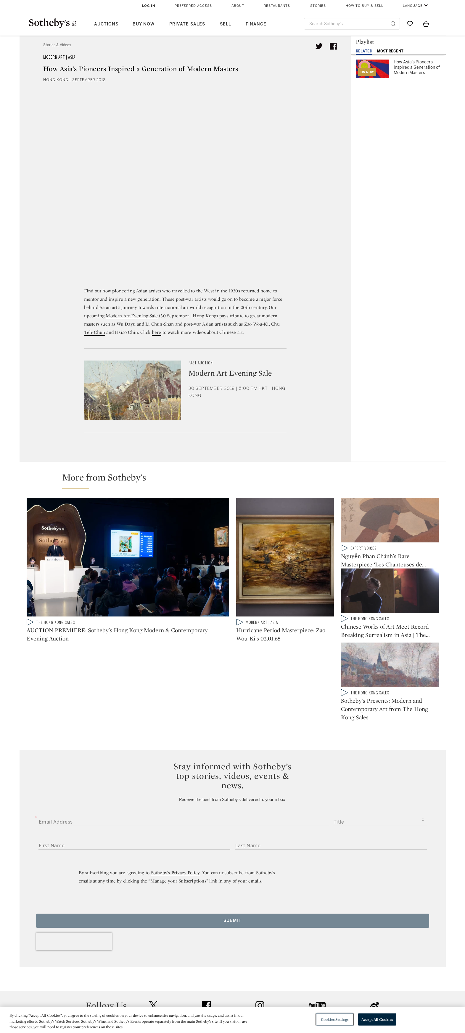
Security (280, 979)
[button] (236, 480)
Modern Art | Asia (59, 57)
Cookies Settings (334, 1019)
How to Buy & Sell (364, 6)
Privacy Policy (220, 990)
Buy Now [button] (144, 24)
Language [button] (413, 6)
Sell (225, 24)
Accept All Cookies (377, 1019)
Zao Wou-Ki (256, 324)
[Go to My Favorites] (410, 24)
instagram (259, 943)
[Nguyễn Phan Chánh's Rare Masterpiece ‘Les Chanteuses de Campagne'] (390, 521)
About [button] (237, 6)
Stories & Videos (57, 45)
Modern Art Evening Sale (132, 316)
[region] (232, 1020)
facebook (206, 943)
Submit (232, 858)
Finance (256, 24)
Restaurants (277, 6)
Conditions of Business (297, 1001)
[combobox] (352, 24)
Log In (148, 6)
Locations (149, 990)
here (156, 332)
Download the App (158, 1001)
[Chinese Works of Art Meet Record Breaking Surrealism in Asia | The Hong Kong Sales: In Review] (390, 595)
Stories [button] (318, 6)
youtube (317, 943)
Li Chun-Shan (159, 324)
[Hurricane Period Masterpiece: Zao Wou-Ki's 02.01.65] (285, 558)
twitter (153, 943)
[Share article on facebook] (333, 46)
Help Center (151, 979)
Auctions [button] (106, 24)
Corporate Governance (230, 1001)
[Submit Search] (393, 23)
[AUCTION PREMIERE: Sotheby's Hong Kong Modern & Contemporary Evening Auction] (128, 558)
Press (211, 979)
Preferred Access (193, 6)
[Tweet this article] (319, 46)
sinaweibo (374, 943)
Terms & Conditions (292, 990)
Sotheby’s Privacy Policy (175, 810)
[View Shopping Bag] (425, 24)
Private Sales (187, 24)
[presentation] (74, 879)
